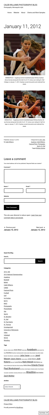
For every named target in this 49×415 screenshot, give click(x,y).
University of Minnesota (11, 330)
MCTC (6, 301)
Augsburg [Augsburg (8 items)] (32, 349)
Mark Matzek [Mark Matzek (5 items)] (27, 362)
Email (28, 186)
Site (5, 311)
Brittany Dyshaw (40, 148)
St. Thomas (7, 324)
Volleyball (7, 335)
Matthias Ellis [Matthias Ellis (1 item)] (9, 365)
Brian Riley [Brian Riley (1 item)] (14, 352)
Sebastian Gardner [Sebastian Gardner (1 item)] (34, 368)
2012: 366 (42, 140)
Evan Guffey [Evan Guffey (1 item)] (38, 352)
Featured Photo (33, 144)
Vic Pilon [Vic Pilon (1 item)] (24, 372)
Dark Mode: (43, 413)
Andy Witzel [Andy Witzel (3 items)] (17, 350)
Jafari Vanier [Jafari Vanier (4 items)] (25, 355)
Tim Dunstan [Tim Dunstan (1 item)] (6, 372)
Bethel (6, 282)
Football (6, 293)
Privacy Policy (8, 404)
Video (5, 332)
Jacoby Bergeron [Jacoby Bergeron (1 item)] (17, 355)
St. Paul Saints (8, 322)
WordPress (19, 407)
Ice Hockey (7, 298)
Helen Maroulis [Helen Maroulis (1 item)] (10, 355)
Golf (5, 295)
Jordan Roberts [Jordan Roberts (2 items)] (32, 359)
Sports (39, 146)
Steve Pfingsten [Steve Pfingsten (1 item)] (41, 368)
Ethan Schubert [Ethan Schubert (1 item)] (32, 352)
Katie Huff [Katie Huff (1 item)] (12, 362)
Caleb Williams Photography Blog (20, 5)
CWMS (6, 288)
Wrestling (7, 340)
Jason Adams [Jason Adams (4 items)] (16, 359)
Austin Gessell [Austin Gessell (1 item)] (39, 350)
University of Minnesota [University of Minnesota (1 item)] (18, 372)
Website (16, 13)
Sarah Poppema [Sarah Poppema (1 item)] (28, 368)
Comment (7, 167)
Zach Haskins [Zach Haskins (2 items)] (39, 372)
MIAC (5, 303)
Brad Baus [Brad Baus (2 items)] (9, 352)
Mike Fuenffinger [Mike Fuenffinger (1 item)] (20, 365)
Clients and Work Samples (36, 13)
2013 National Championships (13, 274)
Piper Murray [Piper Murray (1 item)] (22, 368)
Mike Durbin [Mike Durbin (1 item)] (14, 365)
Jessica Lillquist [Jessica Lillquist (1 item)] (24, 359)
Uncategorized (8, 327)
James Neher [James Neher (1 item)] (32, 355)
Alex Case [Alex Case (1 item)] (5, 350)
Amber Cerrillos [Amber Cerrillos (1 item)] (10, 350)
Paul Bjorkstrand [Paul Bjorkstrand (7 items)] (12, 368)
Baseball (6, 280)
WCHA (6, 338)
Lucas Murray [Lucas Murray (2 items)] (18, 362)
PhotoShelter (8, 309)
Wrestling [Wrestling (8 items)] (31, 372)
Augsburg (33, 142)
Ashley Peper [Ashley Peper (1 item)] (24, 350)
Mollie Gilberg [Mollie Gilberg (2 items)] (27, 365)
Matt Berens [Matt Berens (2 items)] (37, 362)
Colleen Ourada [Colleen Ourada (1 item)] (26, 352)
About (23, 13)
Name (6, 186)
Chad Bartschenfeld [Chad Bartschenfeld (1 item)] (19, 352)
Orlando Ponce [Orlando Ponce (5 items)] (37, 365)
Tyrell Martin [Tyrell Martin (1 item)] (11, 372)
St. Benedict (7, 317)
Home (9, 13)
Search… (6, 256)
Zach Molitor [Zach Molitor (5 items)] (9, 376)
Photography (41, 144)
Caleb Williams (10, 142)
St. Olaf (43, 146)
